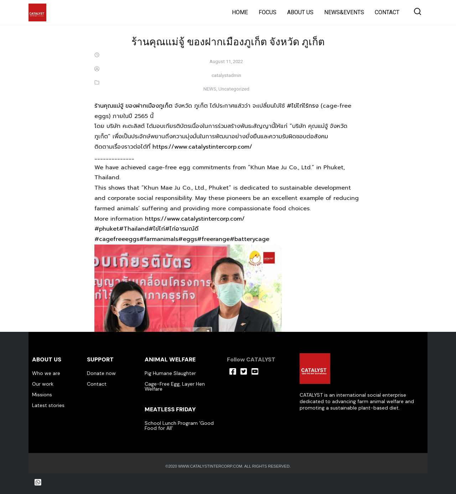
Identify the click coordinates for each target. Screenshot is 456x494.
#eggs (187, 239)
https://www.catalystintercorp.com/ (202, 147)
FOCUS (267, 12)
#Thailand (134, 229)
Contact (97, 384)
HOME (240, 12)
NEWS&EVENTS (344, 12)
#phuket (106, 229)
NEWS (209, 89)
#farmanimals (158, 239)
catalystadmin (226, 75)
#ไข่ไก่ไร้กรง (302, 106)
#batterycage (249, 239)
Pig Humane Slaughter (170, 373)
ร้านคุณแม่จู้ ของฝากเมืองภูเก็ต (133, 106)
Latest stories (48, 405)
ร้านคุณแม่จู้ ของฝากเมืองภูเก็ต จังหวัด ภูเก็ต (228, 41)
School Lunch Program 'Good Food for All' (179, 425)
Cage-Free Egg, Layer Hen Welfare (175, 386)
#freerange (213, 239)
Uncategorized (233, 89)
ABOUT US (300, 12)
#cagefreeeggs (116, 239)
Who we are (46, 373)
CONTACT (387, 12)
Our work (42, 384)
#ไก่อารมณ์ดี (181, 229)
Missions (42, 394)
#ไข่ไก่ (157, 229)
